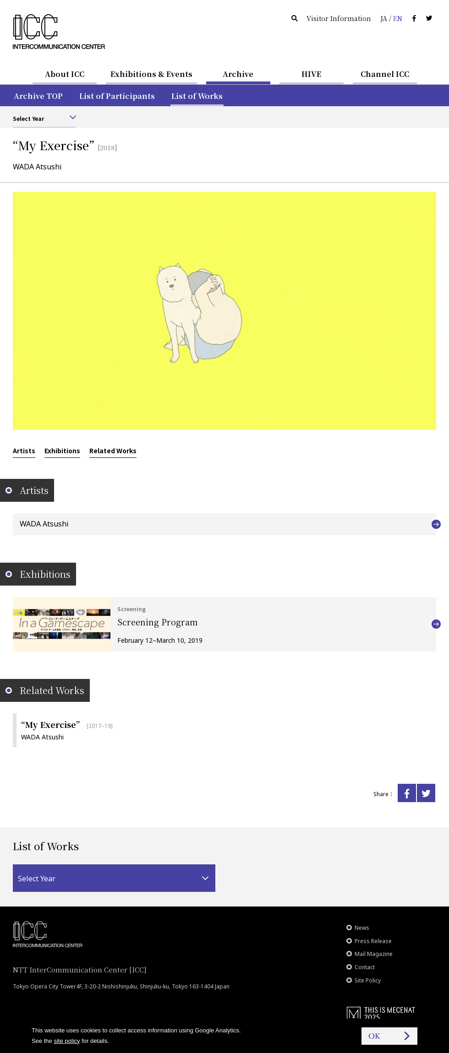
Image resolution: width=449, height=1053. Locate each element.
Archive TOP (38, 96)
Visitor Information (339, 18)
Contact (365, 967)
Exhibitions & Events (151, 74)
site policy (67, 1040)
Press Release (373, 941)
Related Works (113, 450)
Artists (24, 450)
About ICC (64, 74)
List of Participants (117, 96)
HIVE (311, 74)
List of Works (197, 96)
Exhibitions (62, 450)
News (362, 928)
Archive (238, 74)
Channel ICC (385, 74)
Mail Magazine (374, 954)
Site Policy (368, 980)
